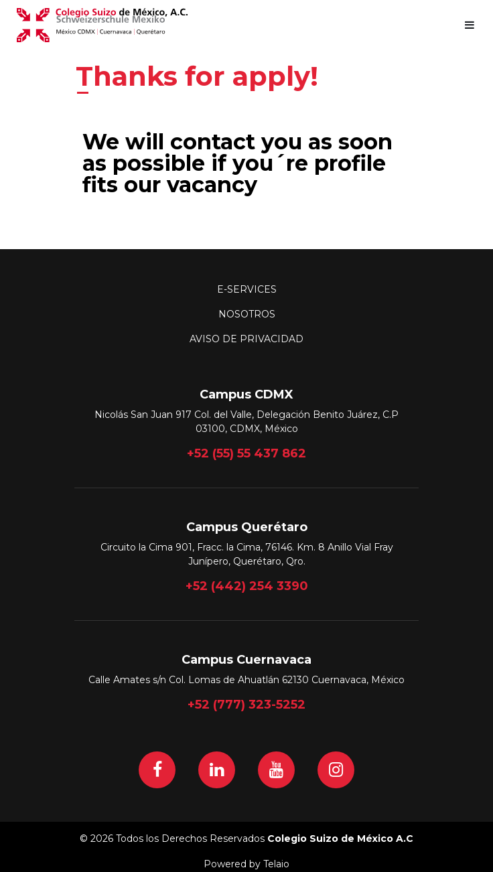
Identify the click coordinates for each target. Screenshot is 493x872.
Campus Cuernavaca (246, 659)
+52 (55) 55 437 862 (246, 453)
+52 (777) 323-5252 (246, 704)
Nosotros (246, 314)
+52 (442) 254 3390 (247, 586)
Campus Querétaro (246, 527)
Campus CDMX (246, 394)
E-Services (247, 289)
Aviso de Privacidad (246, 339)
